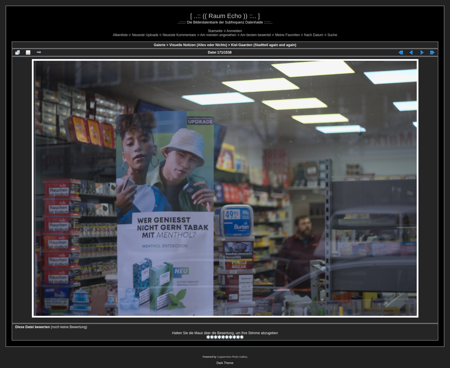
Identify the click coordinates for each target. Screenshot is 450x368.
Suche (332, 35)
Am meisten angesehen (218, 35)
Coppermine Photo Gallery (232, 356)
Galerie (160, 45)
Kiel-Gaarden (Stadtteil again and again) (263, 45)
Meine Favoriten (287, 35)
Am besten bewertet (255, 35)
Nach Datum (313, 35)
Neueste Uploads (145, 35)
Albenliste (120, 35)
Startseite (215, 31)
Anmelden (234, 31)
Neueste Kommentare (179, 35)
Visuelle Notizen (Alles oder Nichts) (198, 45)
